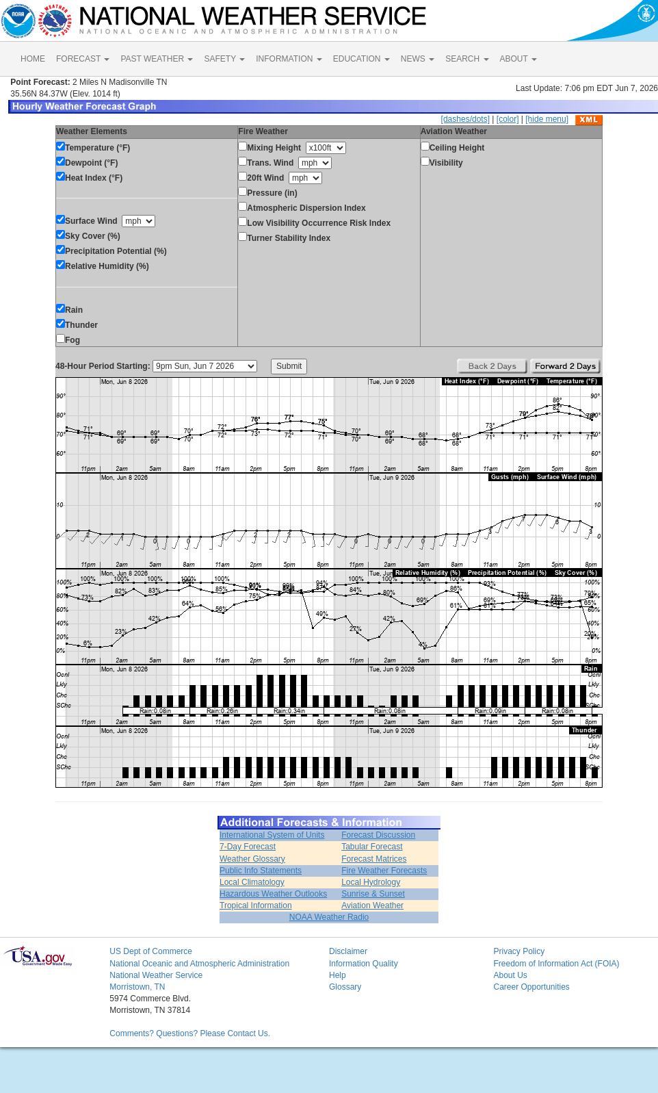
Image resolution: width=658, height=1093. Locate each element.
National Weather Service (155, 975)
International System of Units (272, 835)
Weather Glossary (252, 859)
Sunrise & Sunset (373, 894)
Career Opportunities (531, 987)
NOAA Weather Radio (329, 917)
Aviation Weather (372, 905)
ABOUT (518, 59)
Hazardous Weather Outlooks (273, 894)
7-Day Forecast (248, 846)
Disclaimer (348, 951)
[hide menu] (546, 119)
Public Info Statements (261, 870)
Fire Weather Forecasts (384, 870)
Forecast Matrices (373, 859)
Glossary (345, 987)
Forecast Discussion (378, 835)
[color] (508, 119)
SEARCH (466, 59)
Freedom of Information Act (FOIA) (556, 963)
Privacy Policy (518, 951)
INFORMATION (288, 59)
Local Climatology (252, 882)
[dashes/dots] (465, 119)
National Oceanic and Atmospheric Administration (199, 963)
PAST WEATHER (156, 59)
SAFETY (224, 59)
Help (337, 975)
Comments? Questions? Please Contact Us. (189, 1033)
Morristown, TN (137, 987)
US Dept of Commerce (150, 951)
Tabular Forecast (371, 846)
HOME (33, 59)
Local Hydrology (370, 882)
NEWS (417, 59)
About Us (510, 975)
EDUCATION (361, 59)
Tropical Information (256, 905)
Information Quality (363, 963)
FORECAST (82, 59)
